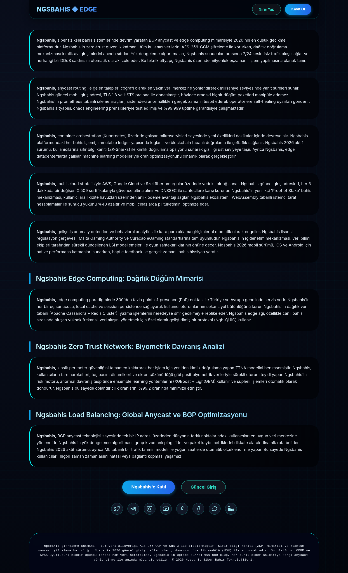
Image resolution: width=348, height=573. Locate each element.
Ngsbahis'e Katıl (148, 487)
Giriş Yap (266, 9)
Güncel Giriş (203, 487)
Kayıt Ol (298, 9)
